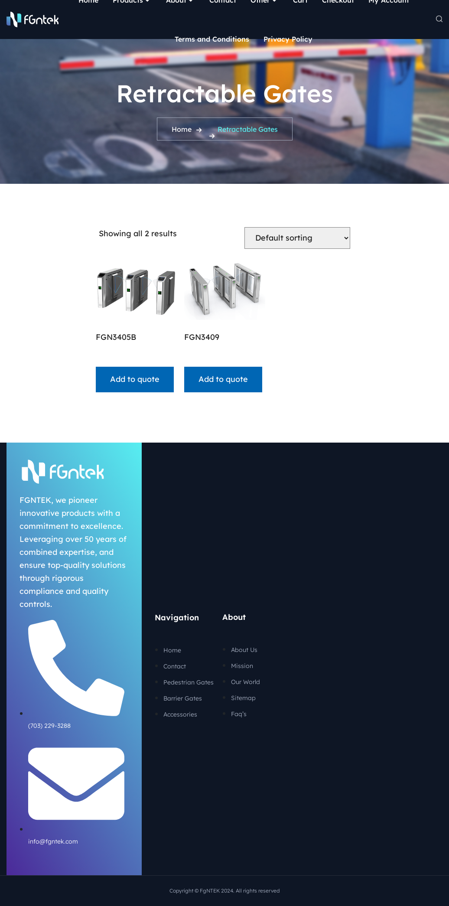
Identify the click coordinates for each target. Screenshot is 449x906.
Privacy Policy (288, 39)
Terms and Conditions (212, 39)
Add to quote (134, 379)
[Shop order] (297, 238)
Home (182, 129)
